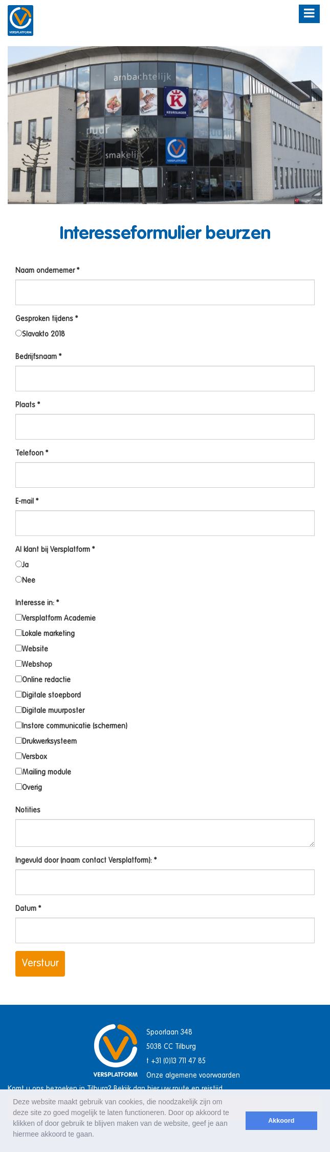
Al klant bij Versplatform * (55, 549)
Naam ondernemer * (47, 270)
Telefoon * (31, 453)
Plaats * (27, 405)
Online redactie (43, 680)
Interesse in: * (37, 603)
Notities (27, 810)
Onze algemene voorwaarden (193, 1075)
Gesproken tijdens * (46, 319)
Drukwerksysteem (46, 741)
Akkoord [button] (281, 1120)
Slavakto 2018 (40, 334)
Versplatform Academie (55, 618)
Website (31, 649)
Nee (25, 580)
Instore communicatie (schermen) (71, 726)
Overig (28, 787)
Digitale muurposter (49, 710)
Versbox (31, 756)
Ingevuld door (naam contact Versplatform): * (86, 860)
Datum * (28, 908)
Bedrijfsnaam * (38, 357)
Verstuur (40, 964)
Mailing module (43, 772)
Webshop (33, 664)
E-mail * (26, 501)
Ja (22, 565)
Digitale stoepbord (48, 695)
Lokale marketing (45, 633)
